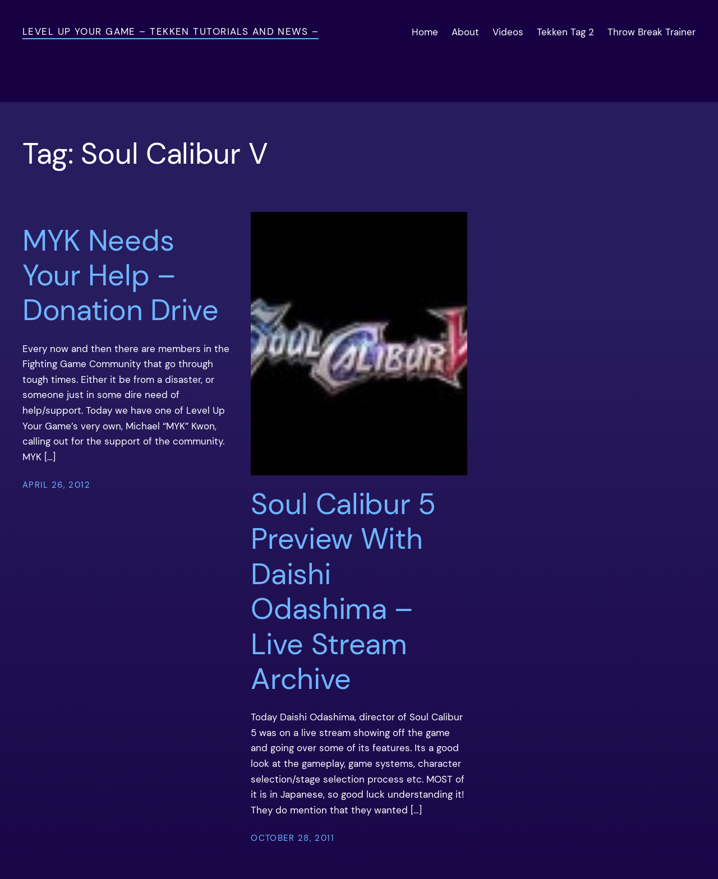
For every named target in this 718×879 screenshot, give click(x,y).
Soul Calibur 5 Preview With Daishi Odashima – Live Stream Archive (343, 591)
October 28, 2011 (292, 838)
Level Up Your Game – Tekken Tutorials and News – (170, 31)
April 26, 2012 (56, 485)
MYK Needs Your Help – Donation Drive (120, 275)
